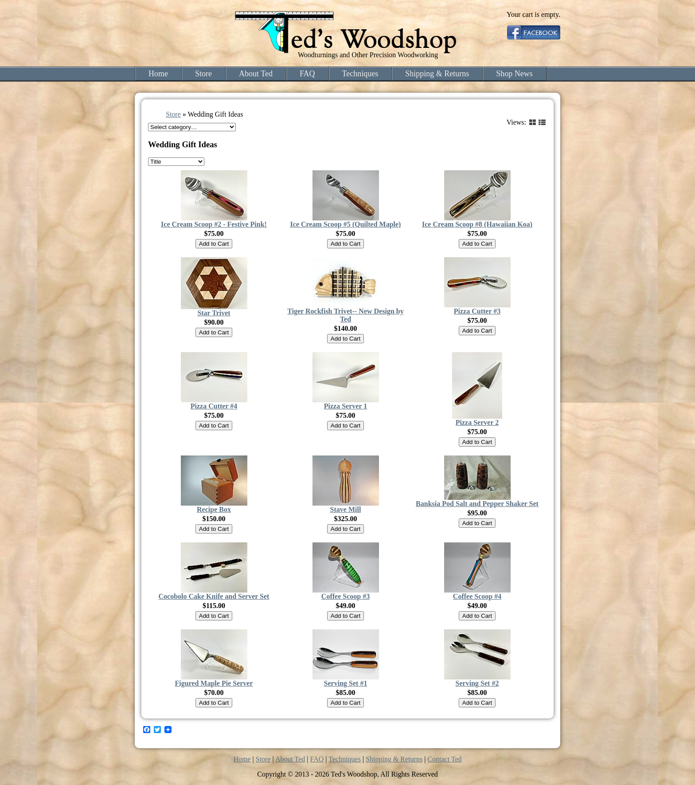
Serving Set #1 (345, 683)
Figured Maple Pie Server (214, 683)
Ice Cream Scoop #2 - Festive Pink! (214, 224)
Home (158, 73)
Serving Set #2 (477, 683)
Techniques (360, 73)
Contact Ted (444, 759)
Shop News (514, 73)
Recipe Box (214, 509)
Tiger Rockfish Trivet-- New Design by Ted (345, 315)
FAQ (307, 73)
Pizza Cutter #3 (477, 311)
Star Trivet (213, 313)
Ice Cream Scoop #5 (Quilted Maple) (345, 224)
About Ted (256, 73)
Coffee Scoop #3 (345, 596)
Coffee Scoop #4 (477, 596)
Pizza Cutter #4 (214, 406)
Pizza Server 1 (345, 406)
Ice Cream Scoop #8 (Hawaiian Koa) (477, 224)
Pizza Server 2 (477, 422)
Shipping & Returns (437, 73)
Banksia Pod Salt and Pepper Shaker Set (477, 503)
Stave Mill (345, 509)
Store (203, 73)
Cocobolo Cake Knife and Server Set (214, 596)
